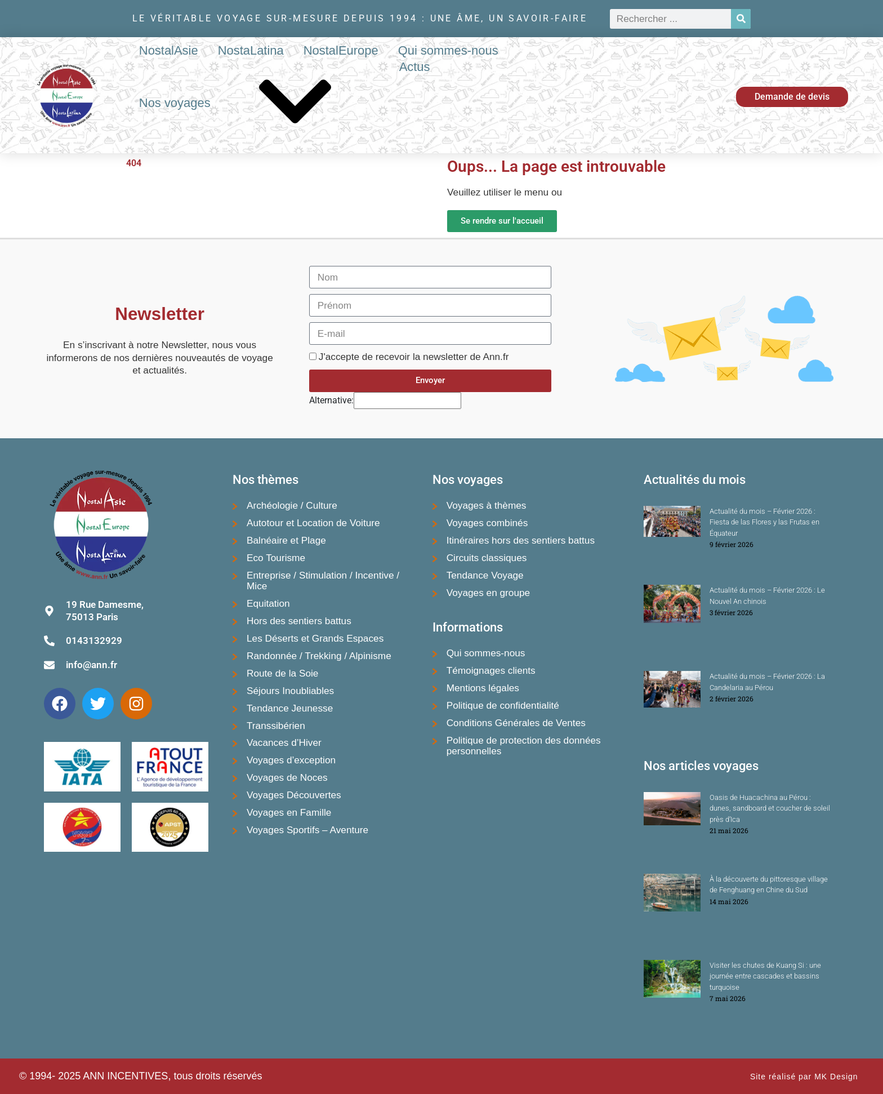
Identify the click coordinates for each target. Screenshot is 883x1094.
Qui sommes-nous (448, 50)
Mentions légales (483, 687)
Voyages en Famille (289, 812)
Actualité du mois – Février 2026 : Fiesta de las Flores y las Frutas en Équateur (764, 522)
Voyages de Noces (287, 777)
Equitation (268, 603)
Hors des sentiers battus (299, 620)
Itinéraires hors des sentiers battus (521, 540)
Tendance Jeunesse (290, 708)
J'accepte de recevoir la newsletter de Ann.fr (414, 356)
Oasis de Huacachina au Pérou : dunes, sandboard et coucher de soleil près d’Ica (770, 808)
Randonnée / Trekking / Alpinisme (319, 655)
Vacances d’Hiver (284, 742)
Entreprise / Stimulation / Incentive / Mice (323, 581)
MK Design (836, 1076)
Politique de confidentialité (503, 705)
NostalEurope (341, 50)
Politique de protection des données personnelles (524, 746)
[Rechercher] (741, 19)
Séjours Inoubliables (290, 690)
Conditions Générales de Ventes (516, 722)
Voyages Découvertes (294, 795)
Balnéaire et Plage (286, 540)
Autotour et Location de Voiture (313, 522)
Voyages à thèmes (487, 505)
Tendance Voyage (485, 575)
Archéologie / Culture (292, 505)
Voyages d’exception (291, 760)
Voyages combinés (487, 522)
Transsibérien (276, 725)
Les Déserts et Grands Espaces (315, 638)
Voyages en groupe (488, 592)
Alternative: (331, 400)
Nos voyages (259, 103)
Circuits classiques (487, 557)
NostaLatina (251, 50)
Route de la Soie (282, 673)
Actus (414, 67)
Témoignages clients (491, 670)
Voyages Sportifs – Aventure (307, 829)
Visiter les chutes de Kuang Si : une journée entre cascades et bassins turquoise (765, 976)
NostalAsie (168, 50)
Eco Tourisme (276, 557)
